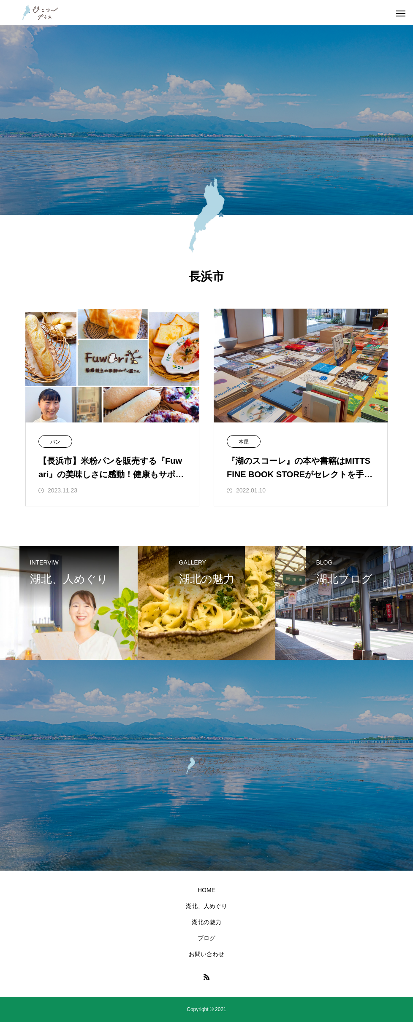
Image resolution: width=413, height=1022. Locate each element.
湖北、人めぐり (206, 906)
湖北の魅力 (206, 922)
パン (55, 442)
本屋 (244, 442)
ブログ (206, 938)
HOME (206, 890)
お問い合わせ (206, 954)
